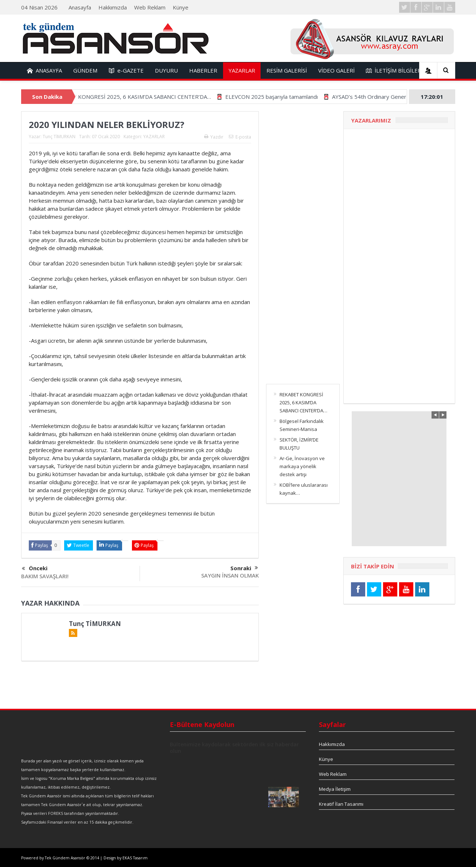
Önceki (34, 568)
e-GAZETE (126, 70)
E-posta (240, 137)
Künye (180, 7)
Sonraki (244, 568)
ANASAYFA (44, 70)
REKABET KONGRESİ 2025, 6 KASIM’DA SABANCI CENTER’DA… (143, 96)
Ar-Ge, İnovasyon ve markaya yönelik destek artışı (302, 466)
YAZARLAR (242, 70)
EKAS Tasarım (135, 857)
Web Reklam (149, 7)
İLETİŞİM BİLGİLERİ (394, 70)
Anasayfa (80, 7)
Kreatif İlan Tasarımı (341, 804)
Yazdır (213, 137)
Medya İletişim (335, 789)
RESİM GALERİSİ (286, 70)
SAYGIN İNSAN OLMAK (230, 575)
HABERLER (203, 70)
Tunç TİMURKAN (59, 136)
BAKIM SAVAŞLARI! (45, 576)
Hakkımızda (112, 7)
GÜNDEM (85, 70)
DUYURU (166, 70)
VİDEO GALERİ (336, 70)
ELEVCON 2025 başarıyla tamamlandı (283, 96)
